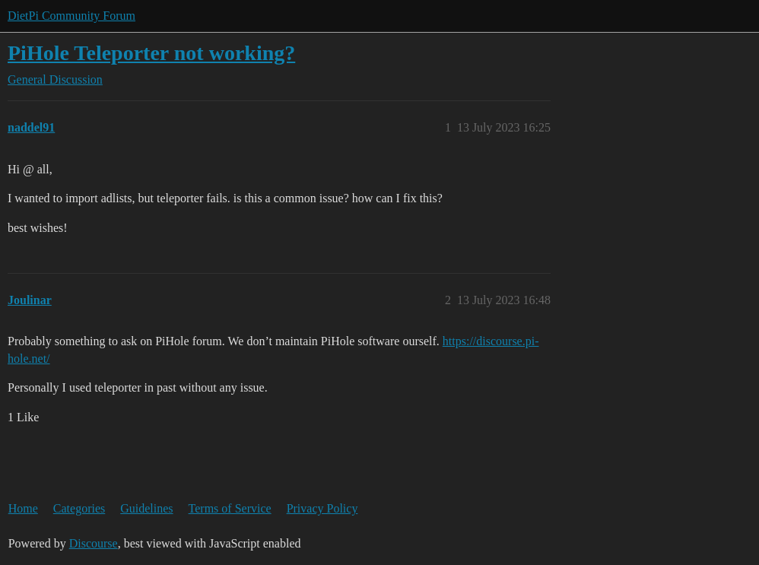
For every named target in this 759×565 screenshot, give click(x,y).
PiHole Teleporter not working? (151, 53)
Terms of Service (230, 508)
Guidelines (146, 508)
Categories (79, 508)
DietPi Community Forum (71, 15)
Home (23, 508)
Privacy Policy (322, 508)
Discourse (93, 543)
